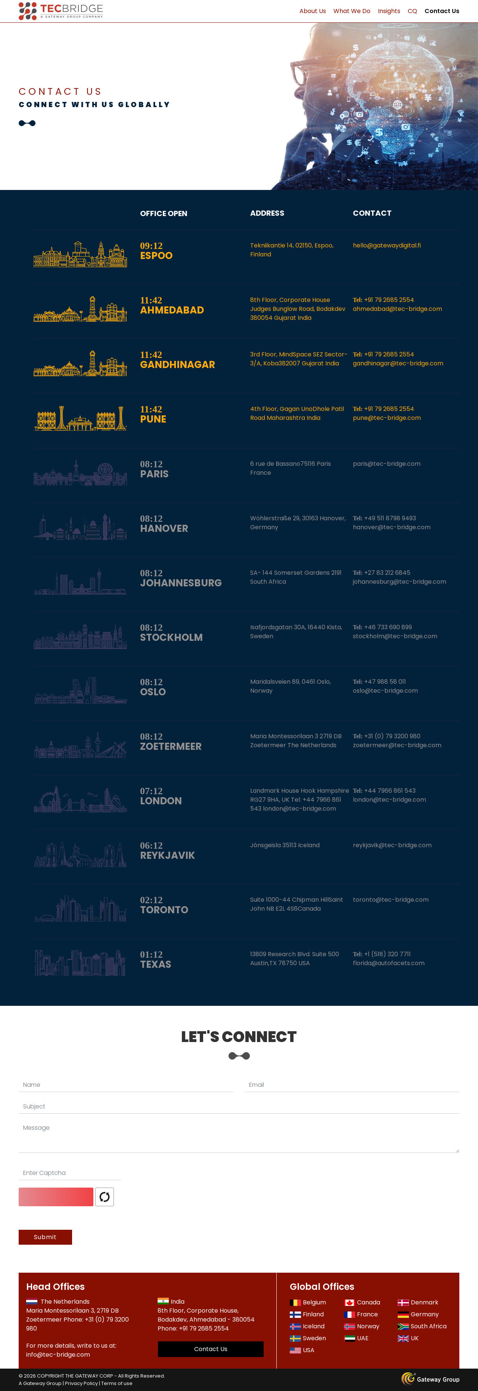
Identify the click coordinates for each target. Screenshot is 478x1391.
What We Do (351, 11)
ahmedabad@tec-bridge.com (397, 309)
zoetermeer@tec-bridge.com (397, 745)
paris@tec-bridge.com (386, 463)
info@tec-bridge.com (58, 1354)
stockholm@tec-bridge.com (395, 636)
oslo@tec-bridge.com (385, 690)
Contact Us (442, 11)
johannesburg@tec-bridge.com (399, 581)
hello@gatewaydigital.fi (387, 245)
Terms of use (117, 1383)
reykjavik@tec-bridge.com (392, 845)
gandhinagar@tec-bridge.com (398, 363)
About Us (312, 11)
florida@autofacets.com (389, 963)
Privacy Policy (81, 1383)
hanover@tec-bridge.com (392, 527)
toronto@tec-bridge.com (391, 899)
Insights (389, 11)
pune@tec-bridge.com (387, 418)
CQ (412, 11)
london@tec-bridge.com (389, 799)
